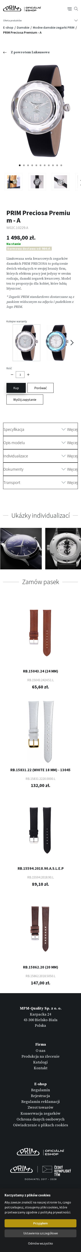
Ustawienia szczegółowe (40, 1233)
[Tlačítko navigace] (70, 8)
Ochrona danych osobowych (41, 1119)
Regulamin (40, 1090)
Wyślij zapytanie (24, 399)
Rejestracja (40, 1096)
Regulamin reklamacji (40, 1101)
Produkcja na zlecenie (41, 1056)
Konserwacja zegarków (40, 1113)
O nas (40, 1050)
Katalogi (40, 1062)
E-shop (8, 27)
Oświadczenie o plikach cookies (40, 1125)
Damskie (23, 27)
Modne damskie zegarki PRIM (54, 27)
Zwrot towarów (40, 1107)
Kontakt (40, 1068)
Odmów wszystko (40, 1243)
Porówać (40, 388)
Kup (16, 388)
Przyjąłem (40, 1223)
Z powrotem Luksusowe (26, 52)
